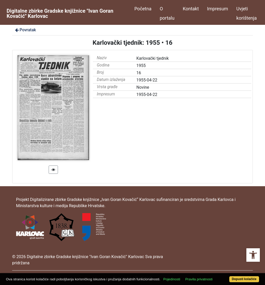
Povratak (25, 29)
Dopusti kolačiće (244, 279)
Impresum (217, 8)
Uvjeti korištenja (246, 13)
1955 (141, 65)
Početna (142, 8)
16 (138, 72)
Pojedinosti (171, 279)
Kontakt (191, 8)
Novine (142, 87)
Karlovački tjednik (152, 58)
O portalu (167, 13)
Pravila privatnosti (198, 279)
